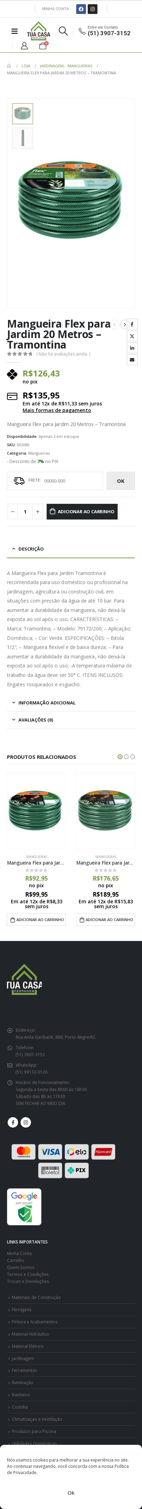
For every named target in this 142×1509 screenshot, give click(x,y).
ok (121, 480)
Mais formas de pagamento (57, 410)
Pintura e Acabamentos (35, 1321)
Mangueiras (39, 453)
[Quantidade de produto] (25, 512)
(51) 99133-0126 (31, 1072)
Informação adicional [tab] (47, 703)
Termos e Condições (28, 1274)
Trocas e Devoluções (28, 1281)
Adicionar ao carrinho (86, 511)
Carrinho (15, 1260)
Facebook (132, 324)
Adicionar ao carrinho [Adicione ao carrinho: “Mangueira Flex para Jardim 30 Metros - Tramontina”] (109, 919)
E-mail (132, 359)
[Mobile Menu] (14, 31)
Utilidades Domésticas (34, 1443)
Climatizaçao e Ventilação (37, 1419)
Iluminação (22, 1382)
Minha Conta (55, 9)
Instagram (26, 1122)
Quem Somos (20, 1267)
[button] (120, 757)
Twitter (132, 336)
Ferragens (22, 1309)
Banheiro (21, 1394)
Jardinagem (23, 1358)
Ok (71, 1492)
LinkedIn (132, 347)
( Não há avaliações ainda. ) (63, 354)
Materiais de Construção (36, 1297)
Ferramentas (24, 1370)
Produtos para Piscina (34, 1431)
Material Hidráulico (30, 1334)
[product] (36, 811)
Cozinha (20, 1407)
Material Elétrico (28, 1346)
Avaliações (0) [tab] (35, 720)
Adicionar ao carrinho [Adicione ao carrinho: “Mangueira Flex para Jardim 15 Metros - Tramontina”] (40, 919)
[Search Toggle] (63, 31)
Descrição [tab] (31, 549)
